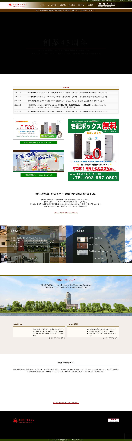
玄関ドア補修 (93, 244)
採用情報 (81, 5)
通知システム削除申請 (73, 424)
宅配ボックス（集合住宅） (75, 419)
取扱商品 (63, 5)
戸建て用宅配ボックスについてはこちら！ (38, 175)
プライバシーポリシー (94, 426)
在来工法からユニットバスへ (98, 251)
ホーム (42, 5)
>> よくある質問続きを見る (110, 338)
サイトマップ (91, 428)
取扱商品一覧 (33, 258)
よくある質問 (72, 324)
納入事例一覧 (99, 258)
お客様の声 (17, 324)
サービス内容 (52, 5)
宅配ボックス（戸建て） (74, 422)
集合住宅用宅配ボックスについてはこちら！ (38, 142)
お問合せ (90, 430)
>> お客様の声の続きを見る (56, 338)
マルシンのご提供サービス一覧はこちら (66, 403)
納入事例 (72, 5)
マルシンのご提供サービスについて (66, 213)
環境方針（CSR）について (66, 280)
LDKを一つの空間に (95, 238)
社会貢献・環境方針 (93, 424)
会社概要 (90, 5)
